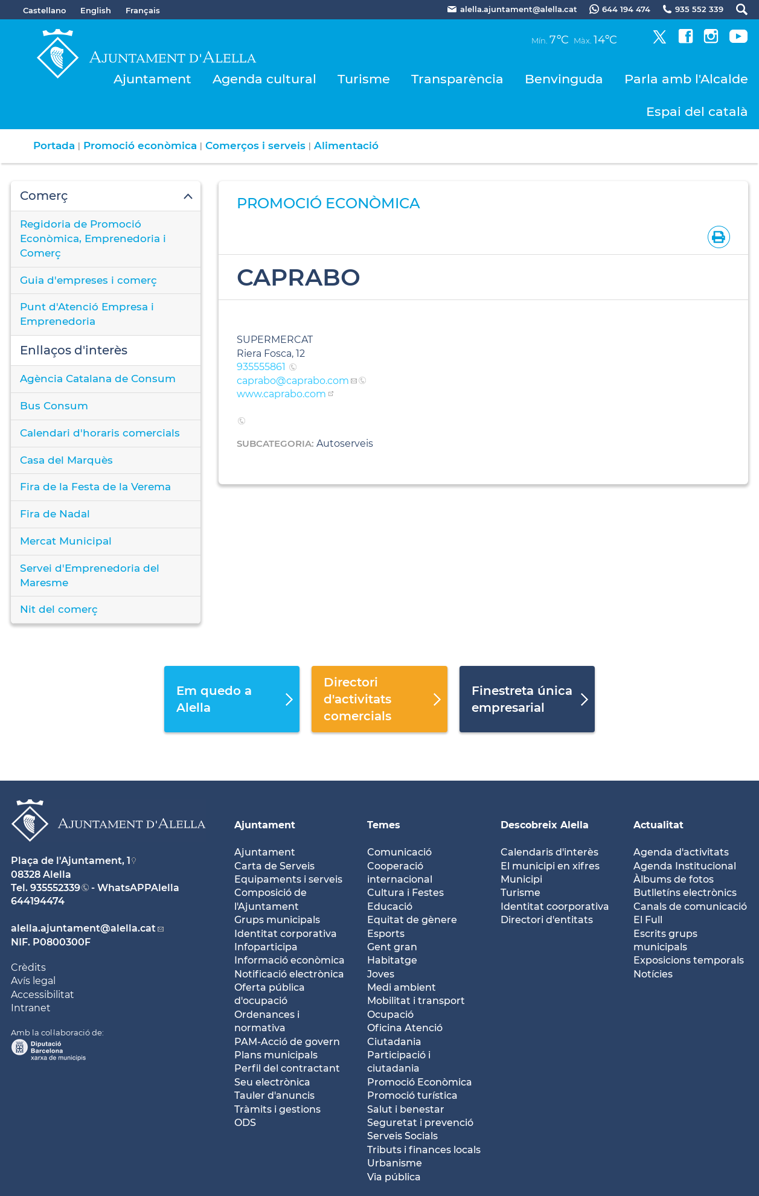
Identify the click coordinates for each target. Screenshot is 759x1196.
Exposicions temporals (688, 960)
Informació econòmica (289, 960)
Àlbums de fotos (673, 879)
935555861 (262, 367)
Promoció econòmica (140, 145)
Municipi (521, 879)
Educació (389, 906)
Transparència (457, 78)
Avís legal (33, 981)
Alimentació (346, 145)
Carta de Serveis (274, 866)
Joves (380, 974)
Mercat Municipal (66, 541)
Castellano (44, 10)
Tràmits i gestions (277, 1109)
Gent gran (392, 947)
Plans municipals (276, 1055)
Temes (383, 825)
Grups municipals (277, 920)
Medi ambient (401, 987)
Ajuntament (152, 78)
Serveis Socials (402, 1136)
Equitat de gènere (412, 920)
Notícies (653, 974)
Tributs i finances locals (424, 1150)
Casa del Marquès (66, 460)
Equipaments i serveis (288, 879)
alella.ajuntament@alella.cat (83, 928)
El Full (647, 920)
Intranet (31, 1008)
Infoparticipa (266, 947)
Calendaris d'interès (549, 852)
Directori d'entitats (547, 920)
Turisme (364, 78)
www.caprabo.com (281, 394)
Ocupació (390, 1014)
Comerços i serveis (255, 145)
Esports (386, 933)
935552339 (55, 888)
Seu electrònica (272, 1082)
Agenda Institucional (684, 866)
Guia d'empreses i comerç (88, 280)
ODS (245, 1122)
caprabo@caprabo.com (293, 380)
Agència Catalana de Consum (98, 379)
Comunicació (399, 852)
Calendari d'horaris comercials (100, 433)
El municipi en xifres (550, 866)
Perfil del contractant (287, 1068)
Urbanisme (394, 1163)
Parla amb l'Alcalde (686, 78)
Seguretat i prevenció (420, 1122)
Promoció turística (412, 1095)
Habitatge (392, 960)
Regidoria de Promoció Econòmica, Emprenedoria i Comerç (93, 238)
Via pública (394, 1177)
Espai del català (697, 111)
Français (143, 10)
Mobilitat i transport (416, 1000)
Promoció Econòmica (419, 1082)
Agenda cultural (264, 78)
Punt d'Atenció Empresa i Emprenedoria (87, 314)
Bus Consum (54, 406)
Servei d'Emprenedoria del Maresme (89, 575)
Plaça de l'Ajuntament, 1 (70, 860)
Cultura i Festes (405, 892)
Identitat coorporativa (555, 906)
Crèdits (28, 967)
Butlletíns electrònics (685, 892)
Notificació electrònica (289, 974)
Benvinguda (564, 78)
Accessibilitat (42, 994)
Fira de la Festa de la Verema (95, 487)
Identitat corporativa (285, 933)
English (95, 10)
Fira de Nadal (55, 514)
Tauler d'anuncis (274, 1095)
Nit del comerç (59, 609)
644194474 (38, 901)
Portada (54, 145)
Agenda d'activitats (681, 852)
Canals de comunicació (690, 906)
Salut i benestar (405, 1109)
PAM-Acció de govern (287, 1041)
